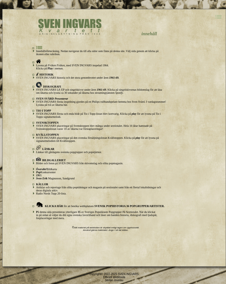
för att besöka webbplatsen (100, 206)
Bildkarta (46, 169)
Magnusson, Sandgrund (55, 178)
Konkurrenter (46, 172)
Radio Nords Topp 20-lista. (51, 193)
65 (39, 175)
